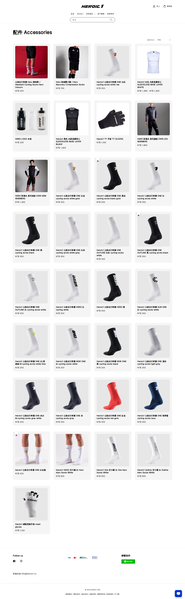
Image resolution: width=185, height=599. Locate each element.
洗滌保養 (92, 594)
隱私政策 (77, 594)
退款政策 (84, 594)
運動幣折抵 (101, 594)
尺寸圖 (117, 594)
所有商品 (89, 14)
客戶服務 (101, 14)
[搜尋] (111, 19)
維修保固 (110, 594)
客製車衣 (110, 14)
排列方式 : (151, 40)
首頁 (72, 14)
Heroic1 (80, 14)
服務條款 (69, 594)
